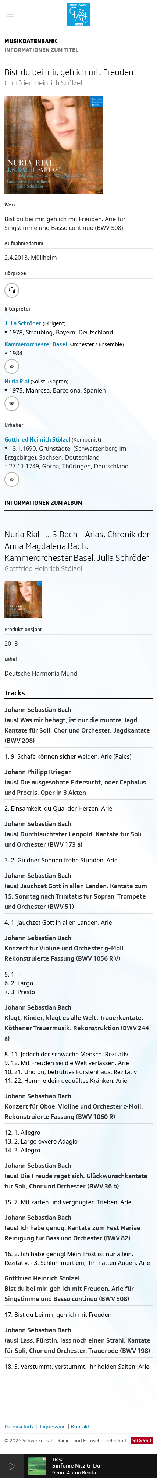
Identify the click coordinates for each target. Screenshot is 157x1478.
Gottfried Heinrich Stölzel (37, 439)
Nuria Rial (16, 381)
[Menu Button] (10, 14)
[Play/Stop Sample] (11, 290)
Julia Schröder (22, 323)
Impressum (53, 1426)
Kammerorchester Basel (35, 344)
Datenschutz (19, 1426)
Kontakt (80, 1426)
